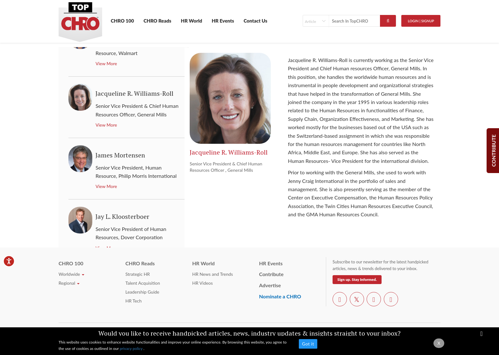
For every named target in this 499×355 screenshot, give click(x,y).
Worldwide (71, 274)
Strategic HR (137, 274)
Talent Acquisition (142, 283)
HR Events (223, 21)
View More (106, 63)
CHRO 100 (122, 21)
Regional (69, 283)
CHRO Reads (157, 21)
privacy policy (132, 348)
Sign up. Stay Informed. (357, 279)
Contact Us (255, 21)
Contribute (271, 274)
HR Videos (202, 283)
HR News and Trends (212, 274)
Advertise (270, 285)
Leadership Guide (142, 292)
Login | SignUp (421, 21)
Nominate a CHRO (280, 296)
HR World (191, 21)
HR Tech (133, 300)
